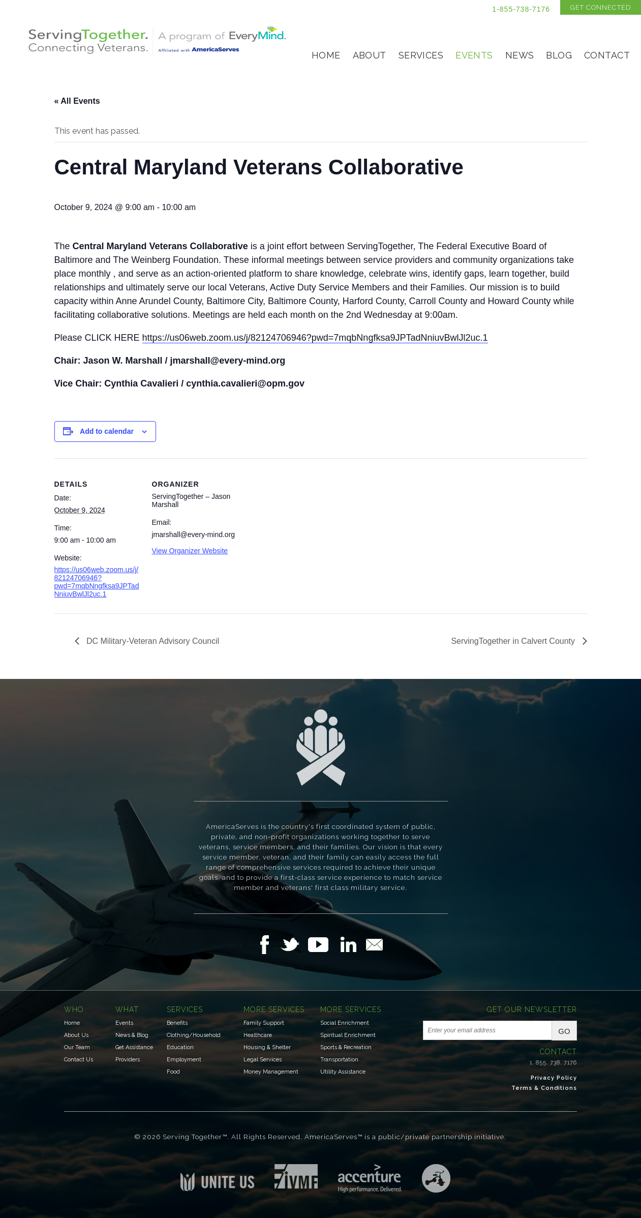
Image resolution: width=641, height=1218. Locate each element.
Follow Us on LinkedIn (351, 944)
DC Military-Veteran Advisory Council (152, 641)
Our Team (77, 1047)
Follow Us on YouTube (323, 944)
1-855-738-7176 (521, 9)
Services (421, 55)
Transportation (339, 1059)
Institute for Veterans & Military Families (296, 1176)
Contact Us (78, 1059)
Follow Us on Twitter (294, 944)
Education (180, 1047)
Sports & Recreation (346, 1047)
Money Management (270, 1071)
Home (326, 55)
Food (173, 1071)
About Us (76, 1035)
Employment (184, 1059)
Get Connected (600, 7)
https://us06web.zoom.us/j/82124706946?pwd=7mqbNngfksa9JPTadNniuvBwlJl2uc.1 (315, 338)
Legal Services (262, 1059)
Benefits (177, 1023)
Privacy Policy (554, 1078)
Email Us (374, 944)
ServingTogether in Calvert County (514, 641)
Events (474, 55)
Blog (559, 55)
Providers (127, 1059)
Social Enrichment (344, 1023)
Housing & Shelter (267, 1047)
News (519, 55)
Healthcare (257, 1035)
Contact (607, 55)
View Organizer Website (190, 551)
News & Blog (131, 1035)
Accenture (370, 1178)
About (369, 55)
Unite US (217, 1177)
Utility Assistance (342, 1071)
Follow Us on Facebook (267, 944)
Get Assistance (134, 1047)
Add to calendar (107, 431)
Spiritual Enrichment (348, 1035)
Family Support (263, 1023)
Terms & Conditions (544, 1088)
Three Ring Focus (436, 1178)
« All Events (77, 101)
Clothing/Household (194, 1035)
